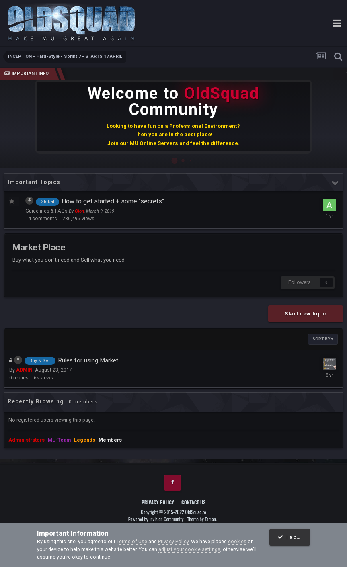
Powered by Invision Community (156, 519)
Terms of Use (132, 541)
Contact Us (193, 502)
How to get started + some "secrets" (113, 201)
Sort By (322, 339)
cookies (237, 541)
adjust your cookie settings (189, 549)
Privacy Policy (158, 502)
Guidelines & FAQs (47, 211)
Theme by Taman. (202, 519)
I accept (293, 537)
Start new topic (305, 314)
